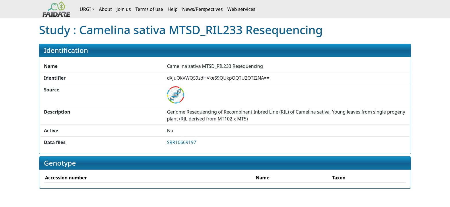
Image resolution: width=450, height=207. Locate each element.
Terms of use (149, 9)
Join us (124, 9)
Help (173, 9)
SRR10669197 (181, 142)
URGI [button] (85, 9)
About (105, 9)
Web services (241, 9)
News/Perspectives (202, 9)
